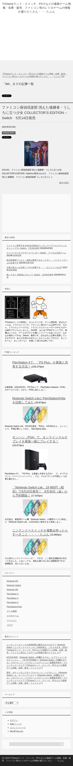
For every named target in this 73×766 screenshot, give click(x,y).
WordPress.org (16, 731)
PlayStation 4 (12, 598)
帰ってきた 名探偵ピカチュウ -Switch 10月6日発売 (30, 275)
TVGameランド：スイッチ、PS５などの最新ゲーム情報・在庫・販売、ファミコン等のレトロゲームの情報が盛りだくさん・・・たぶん (36, 7)
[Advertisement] (36, 42)
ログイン (14, 720)
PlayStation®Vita (14, 607)
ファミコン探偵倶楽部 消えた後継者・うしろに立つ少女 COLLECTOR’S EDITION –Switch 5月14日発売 (36, 112)
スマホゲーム (13, 616)
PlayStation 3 (12, 594)
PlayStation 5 (12, 602)
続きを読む (64, 183)
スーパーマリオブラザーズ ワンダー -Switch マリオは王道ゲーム (36, 253)
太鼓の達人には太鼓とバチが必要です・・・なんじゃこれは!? (34, 267)
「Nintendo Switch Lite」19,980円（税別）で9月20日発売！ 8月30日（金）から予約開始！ (40, 491)
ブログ (10, 625)
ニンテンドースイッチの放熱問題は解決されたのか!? (30, 645)
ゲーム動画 (12, 611)
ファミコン (12, 620)
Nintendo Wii (12, 590)
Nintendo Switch (8, 133)
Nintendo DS (12, 581)
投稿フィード (16, 724)
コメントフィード (18, 728)
